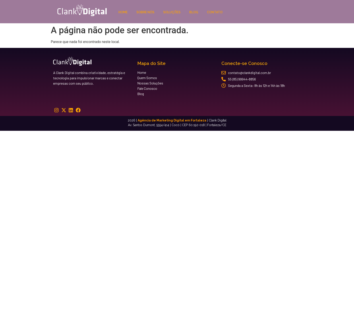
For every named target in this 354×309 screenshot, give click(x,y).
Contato (214, 12)
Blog (193, 12)
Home (123, 12)
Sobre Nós (145, 12)
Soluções (171, 12)
